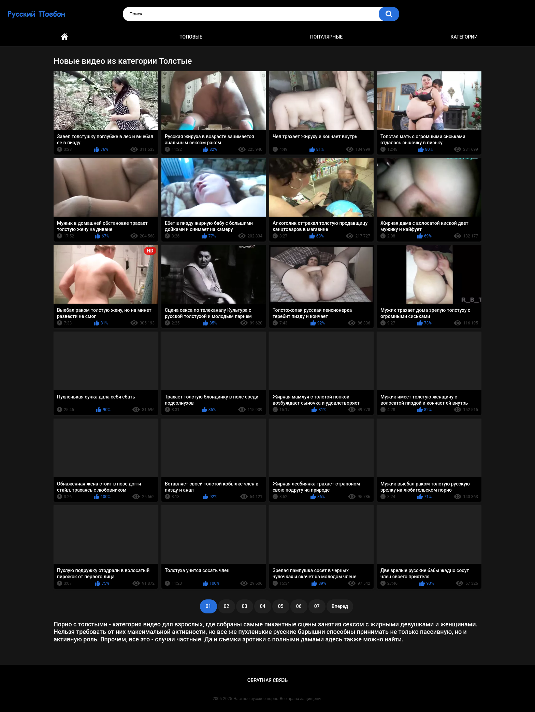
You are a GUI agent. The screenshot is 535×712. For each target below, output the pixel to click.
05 (281, 606)
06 (299, 606)
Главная (64, 37)
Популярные (326, 37)
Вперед (340, 606)
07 (317, 606)
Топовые (190, 37)
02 (226, 606)
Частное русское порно (255, 698)
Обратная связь (267, 680)
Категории (464, 37)
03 (244, 606)
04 (262, 606)
